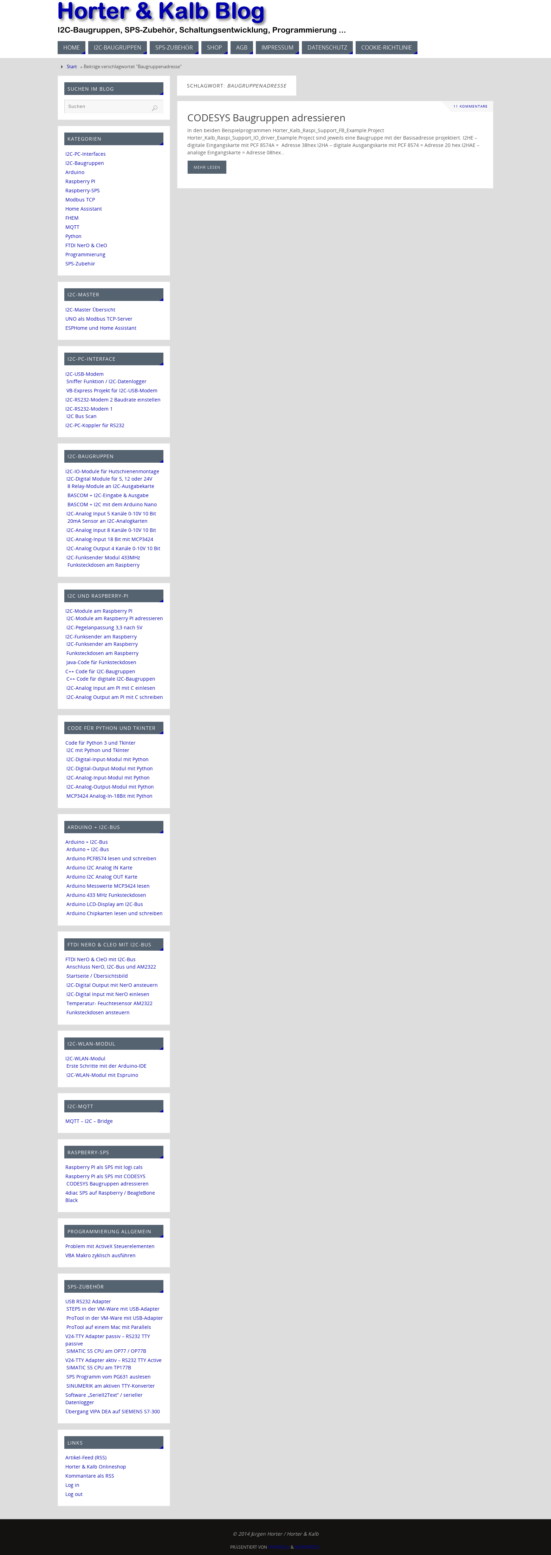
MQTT (72, 227)
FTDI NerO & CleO (86, 245)
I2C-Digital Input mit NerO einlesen (107, 994)
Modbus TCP (80, 199)
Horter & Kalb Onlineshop (95, 1466)
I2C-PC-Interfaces (85, 153)
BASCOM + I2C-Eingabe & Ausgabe (108, 495)
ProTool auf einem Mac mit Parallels (108, 1327)
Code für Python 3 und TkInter (100, 742)
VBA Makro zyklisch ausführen (100, 1255)
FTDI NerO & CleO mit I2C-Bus (100, 959)
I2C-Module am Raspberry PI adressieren (114, 618)
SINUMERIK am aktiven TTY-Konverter (110, 1385)
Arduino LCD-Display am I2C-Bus (104, 904)
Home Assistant (83, 208)
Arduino (74, 172)
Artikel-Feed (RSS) (85, 1457)
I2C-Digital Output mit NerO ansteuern (112, 985)
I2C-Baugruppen (84, 163)
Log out (74, 1494)
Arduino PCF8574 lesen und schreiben (111, 858)
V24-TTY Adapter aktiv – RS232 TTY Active (113, 1360)
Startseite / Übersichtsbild (97, 975)
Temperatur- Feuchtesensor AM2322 (109, 1003)
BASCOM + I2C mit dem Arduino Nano (112, 504)
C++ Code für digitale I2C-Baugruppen (110, 678)
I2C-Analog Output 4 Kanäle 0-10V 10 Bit (113, 548)
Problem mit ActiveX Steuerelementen (110, 1246)
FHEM (72, 217)
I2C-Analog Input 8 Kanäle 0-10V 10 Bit (111, 530)
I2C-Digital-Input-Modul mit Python (107, 759)
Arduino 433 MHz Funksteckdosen (106, 895)
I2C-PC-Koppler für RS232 (94, 425)
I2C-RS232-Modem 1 (89, 408)
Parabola (279, 1547)
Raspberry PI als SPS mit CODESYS (105, 1176)
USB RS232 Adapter (88, 1301)
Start (72, 67)
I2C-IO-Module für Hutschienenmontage (112, 471)
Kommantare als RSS (89, 1475)
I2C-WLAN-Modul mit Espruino (102, 1075)
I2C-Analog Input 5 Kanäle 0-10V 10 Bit (111, 513)
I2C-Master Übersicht (90, 309)
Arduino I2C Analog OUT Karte (101, 876)
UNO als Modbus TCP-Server (98, 318)
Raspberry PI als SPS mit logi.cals (104, 1167)
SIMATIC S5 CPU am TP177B (98, 1367)
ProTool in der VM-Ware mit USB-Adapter (114, 1318)
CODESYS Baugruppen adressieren (266, 117)
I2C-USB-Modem (84, 374)
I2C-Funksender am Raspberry (101, 636)
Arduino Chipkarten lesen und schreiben (114, 913)
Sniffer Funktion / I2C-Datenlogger (106, 381)
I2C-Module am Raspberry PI (98, 611)
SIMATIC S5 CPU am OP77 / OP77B (106, 1351)
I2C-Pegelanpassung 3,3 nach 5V (104, 627)
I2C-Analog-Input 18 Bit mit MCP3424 (109, 539)
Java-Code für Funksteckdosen (101, 662)
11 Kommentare (470, 106)
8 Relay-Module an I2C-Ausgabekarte (110, 486)
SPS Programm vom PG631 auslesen (108, 1376)
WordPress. (308, 1547)
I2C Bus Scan (81, 416)
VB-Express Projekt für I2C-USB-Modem (111, 390)
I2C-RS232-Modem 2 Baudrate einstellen (113, 399)
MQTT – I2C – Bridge (89, 1121)
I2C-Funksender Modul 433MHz (103, 557)
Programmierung (85, 254)
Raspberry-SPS (82, 190)
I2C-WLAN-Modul (85, 1058)
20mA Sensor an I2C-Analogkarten (107, 521)
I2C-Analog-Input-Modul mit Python (108, 777)
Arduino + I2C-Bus (86, 841)
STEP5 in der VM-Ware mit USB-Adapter (113, 1308)
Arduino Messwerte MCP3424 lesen (108, 885)
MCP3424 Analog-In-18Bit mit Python (109, 795)
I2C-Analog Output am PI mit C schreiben (114, 697)
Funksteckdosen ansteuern (98, 1012)
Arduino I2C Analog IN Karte (99, 867)
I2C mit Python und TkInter (97, 750)
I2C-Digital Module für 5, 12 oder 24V (109, 478)
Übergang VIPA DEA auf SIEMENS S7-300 (112, 1411)
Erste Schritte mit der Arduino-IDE (106, 1065)
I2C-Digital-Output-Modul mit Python (109, 768)
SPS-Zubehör (80, 263)
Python (73, 236)
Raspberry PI (80, 181)
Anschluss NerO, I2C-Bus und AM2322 (111, 966)
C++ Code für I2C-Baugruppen (100, 671)
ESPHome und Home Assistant (100, 328)
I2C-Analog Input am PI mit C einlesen (110, 688)
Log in (72, 1485)
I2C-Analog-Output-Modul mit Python (110, 786)
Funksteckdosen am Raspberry (103, 564)
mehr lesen (207, 167)
